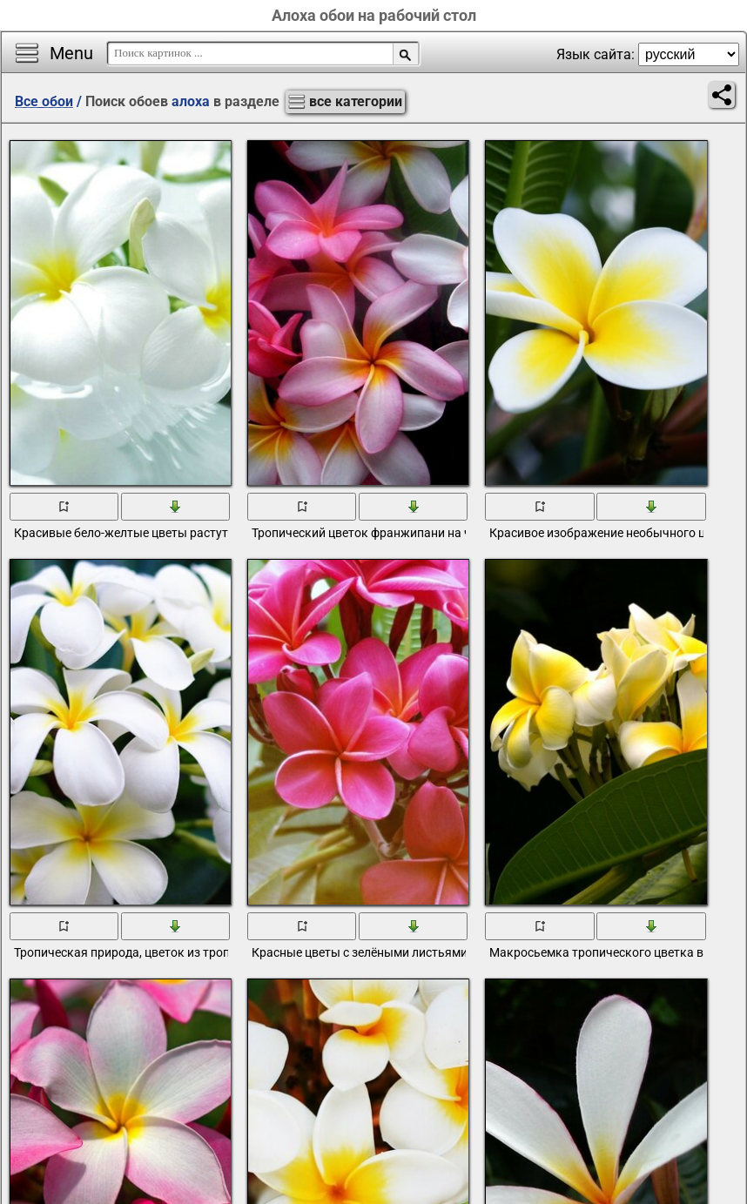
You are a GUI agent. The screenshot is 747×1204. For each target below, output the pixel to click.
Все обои (44, 101)
